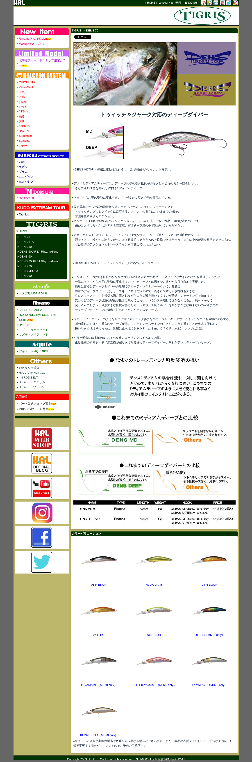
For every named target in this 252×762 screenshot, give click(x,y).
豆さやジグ (26, 181)
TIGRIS (77, 30)
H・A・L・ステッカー (33, 382)
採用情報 (21, 396)
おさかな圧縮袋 (29, 368)
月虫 (22, 92)
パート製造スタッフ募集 (35, 403)
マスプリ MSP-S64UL (33, 293)
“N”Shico (24, 111)
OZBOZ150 (26, 198)
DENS (23, 231)
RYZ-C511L (26, 325)
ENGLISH (191, 2)
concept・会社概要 (170, 2)
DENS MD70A (29, 271)
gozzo (23, 101)
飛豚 (22, 116)
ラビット (25, 166)
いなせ (23, 106)
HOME (151, 2)
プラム (23, 171)
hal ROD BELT (28, 377)
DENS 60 (26, 256)
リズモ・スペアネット (33, 334)
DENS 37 (26, 237)
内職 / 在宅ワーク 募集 (33, 409)
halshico (24, 126)
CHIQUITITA (27, 82)
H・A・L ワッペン (32, 387)
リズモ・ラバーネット (33, 330)
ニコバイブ (26, 176)
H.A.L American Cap (32, 372)
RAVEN (24, 130)
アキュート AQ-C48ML (34, 351)
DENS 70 (26, 266)
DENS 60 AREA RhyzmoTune (39, 261)
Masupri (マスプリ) (31, 44)
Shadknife (25, 135)
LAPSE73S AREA (30, 310)
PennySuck (26, 87)
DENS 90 (26, 276)
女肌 (22, 121)
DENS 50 (26, 247)
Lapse (23, 145)
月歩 (22, 97)
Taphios (24, 214)
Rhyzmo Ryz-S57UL (32, 38)
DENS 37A (27, 242)
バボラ (23, 162)
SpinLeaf (24, 140)
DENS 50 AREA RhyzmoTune (39, 251)
